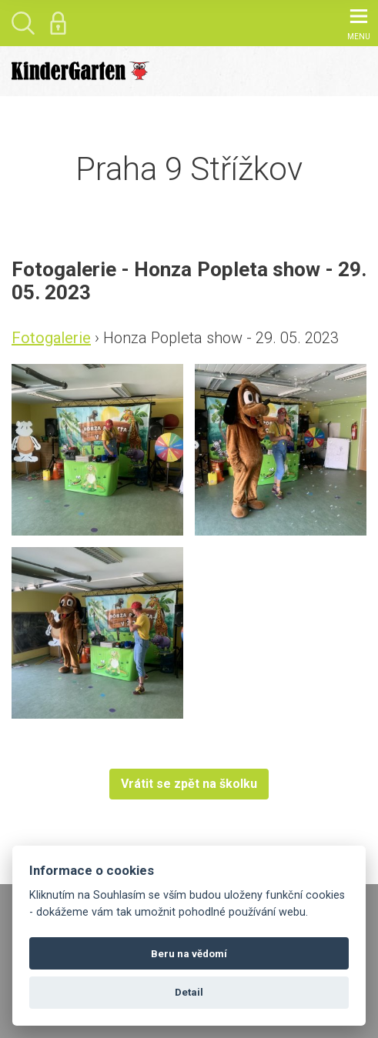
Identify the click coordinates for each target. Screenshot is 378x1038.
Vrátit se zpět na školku (189, 783)
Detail (189, 992)
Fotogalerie (51, 338)
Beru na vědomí (189, 954)
